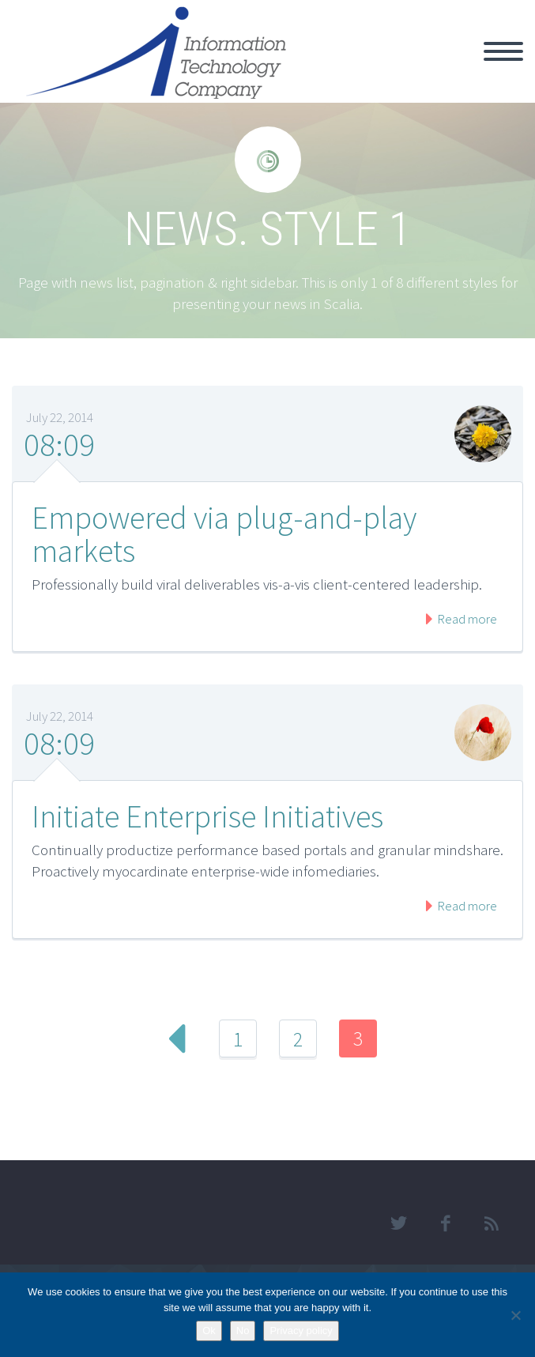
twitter (398, 1223)
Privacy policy (300, 1330)
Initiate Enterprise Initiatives (207, 816)
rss (491, 1223)
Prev (178, 1038)
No (243, 1330)
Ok (209, 1330)
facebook (445, 1223)
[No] (515, 1315)
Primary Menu (503, 51)
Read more (466, 619)
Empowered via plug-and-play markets (224, 534)
